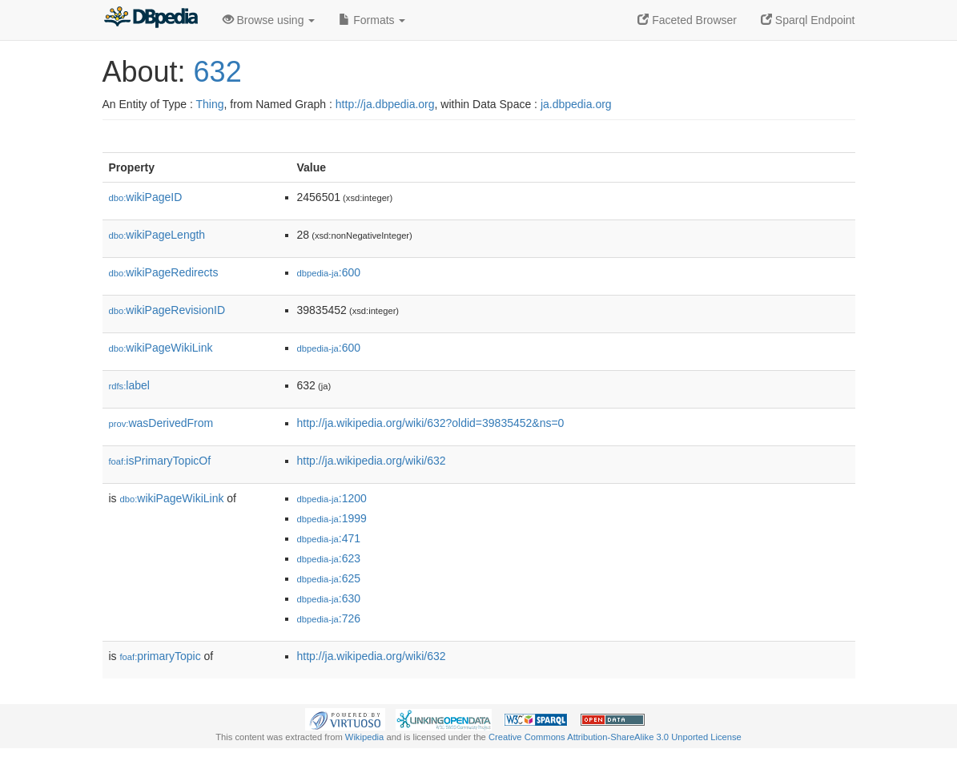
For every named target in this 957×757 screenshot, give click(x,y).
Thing (210, 104)
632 (218, 71)
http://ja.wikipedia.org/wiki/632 (371, 460)
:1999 (332, 518)
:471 (329, 538)
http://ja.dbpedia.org (385, 104)
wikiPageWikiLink (161, 347)
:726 (329, 618)
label (129, 385)
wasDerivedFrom (161, 423)
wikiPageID (146, 197)
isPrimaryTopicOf (160, 460)
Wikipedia (364, 737)
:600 (329, 272)
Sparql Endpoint (808, 20)
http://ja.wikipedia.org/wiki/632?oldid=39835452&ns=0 (431, 423)
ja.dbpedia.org (576, 104)
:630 (329, 598)
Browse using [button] (269, 20)
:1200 (332, 498)
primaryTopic (160, 656)
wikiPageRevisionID (167, 310)
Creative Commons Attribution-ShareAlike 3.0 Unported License (615, 737)
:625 (329, 578)
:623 (329, 558)
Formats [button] (372, 20)
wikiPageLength (157, 234)
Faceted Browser (687, 20)
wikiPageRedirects (164, 272)
